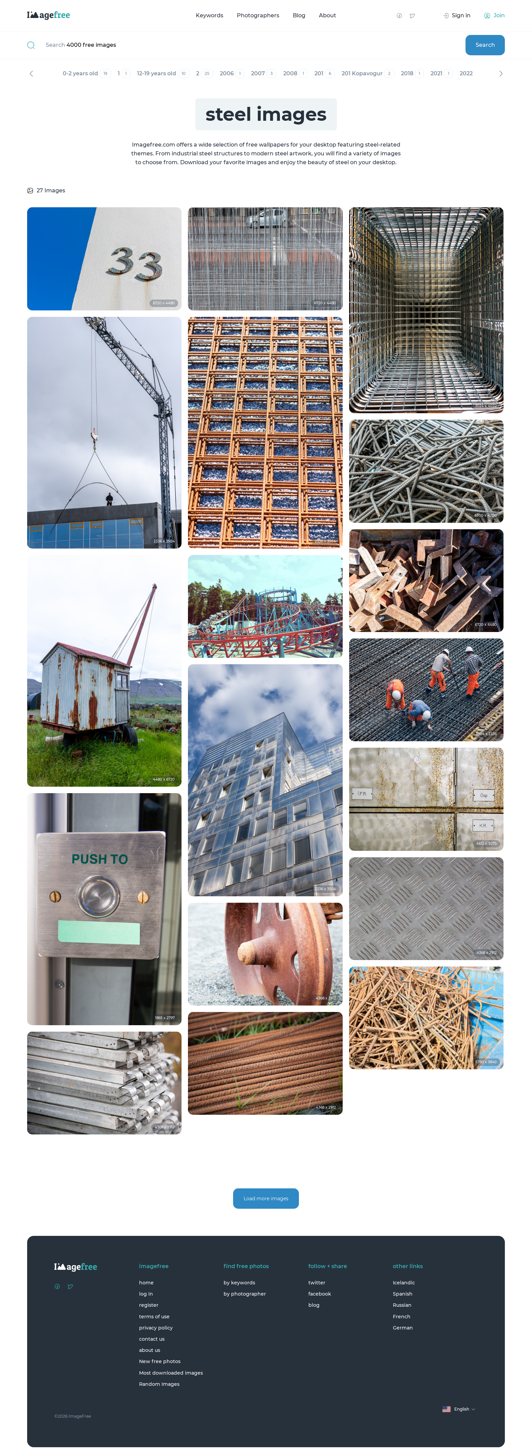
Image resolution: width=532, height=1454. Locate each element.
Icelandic (404, 1283)
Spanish (403, 1294)
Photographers (258, 15)
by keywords (239, 1283)
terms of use (154, 1317)
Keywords (209, 15)
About (327, 15)
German (403, 1328)
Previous (31, 74)
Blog (299, 15)
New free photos (159, 1361)
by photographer (245, 1294)
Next (501, 74)
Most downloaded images (171, 1373)
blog (314, 1305)
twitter (316, 1283)
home (146, 1283)
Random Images (159, 1384)
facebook (319, 1294)
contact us (152, 1339)
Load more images (266, 1198)
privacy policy (156, 1328)
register (148, 1305)
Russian (402, 1305)
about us (149, 1350)
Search (485, 45)
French (402, 1317)
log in (146, 1294)
